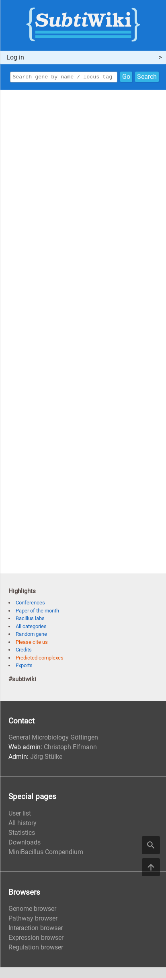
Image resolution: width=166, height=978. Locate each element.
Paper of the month (37, 612)
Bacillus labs (30, 619)
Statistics (21, 834)
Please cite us (32, 643)
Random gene (31, 635)
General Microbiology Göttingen (53, 738)
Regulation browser (35, 948)
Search (147, 77)
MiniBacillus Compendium (45, 853)
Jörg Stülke (46, 758)
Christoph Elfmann (70, 748)
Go (126, 77)
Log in (15, 57)
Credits (24, 651)
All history (22, 824)
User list (19, 814)
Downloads (24, 843)
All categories (31, 628)
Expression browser (36, 939)
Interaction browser (35, 929)
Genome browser (32, 910)
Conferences (30, 604)
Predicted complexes (40, 659)
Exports (24, 667)
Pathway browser (32, 919)
